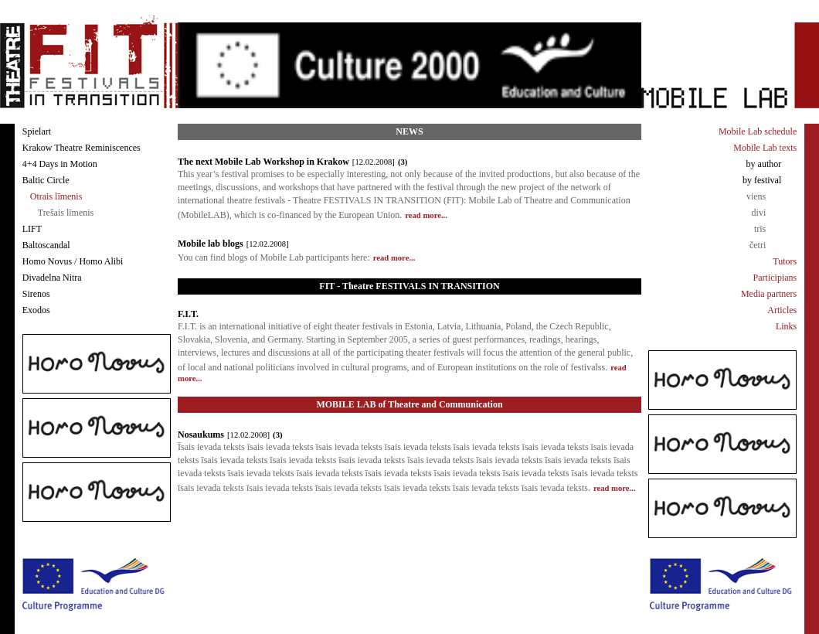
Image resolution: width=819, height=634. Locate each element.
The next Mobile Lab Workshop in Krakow (263, 161)
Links (786, 326)
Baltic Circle (46, 180)
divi (759, 212)
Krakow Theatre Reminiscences (81, 147)
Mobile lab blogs (210, 243)
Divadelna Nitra (52, 277)
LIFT (32, 228)
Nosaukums (201, 434)
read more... (426, 215)
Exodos (36, 310)
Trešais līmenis (66, 212)
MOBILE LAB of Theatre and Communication (409, 404)
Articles (782, 310)
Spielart (36, 131)
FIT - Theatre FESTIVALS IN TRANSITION (409, 286)
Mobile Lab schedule (758, 131)
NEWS (409, 131)
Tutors (785, 261)
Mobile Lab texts (765, 147)
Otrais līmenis (56, 196)
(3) (402, 162)
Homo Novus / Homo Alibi (73, 261)
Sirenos (36, 293)
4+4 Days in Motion (59, 163)
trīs (760, 228)
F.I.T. (188, 313)
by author (764, 163)
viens (756, 196)
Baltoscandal (46, 245)
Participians (775, 277)
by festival (762, 180)
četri (757, 245)
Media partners (769, 293)
